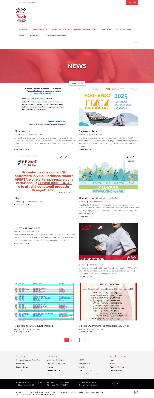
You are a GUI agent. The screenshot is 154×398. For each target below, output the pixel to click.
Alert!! (22, 35)
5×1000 (81, 360)
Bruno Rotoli (20, 364)
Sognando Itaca (88, 131)
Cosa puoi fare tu (60, 29)
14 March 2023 (93, 329)
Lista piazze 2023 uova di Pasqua (33, 325)
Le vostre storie (116, 370)
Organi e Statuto (22, 367)
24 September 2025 (30, 135)
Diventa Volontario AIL (87, 370)
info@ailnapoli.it (31, 2)
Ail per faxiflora (124, 29)
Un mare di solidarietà (27, 228)
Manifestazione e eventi (85, 29)
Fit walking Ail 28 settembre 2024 (98, 198)
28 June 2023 (28, 231)
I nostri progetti (116, 374)
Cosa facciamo (40, 29)
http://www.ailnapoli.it (89, 385)
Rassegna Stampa (117, 367)
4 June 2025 (92, 135)
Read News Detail (22, 149)
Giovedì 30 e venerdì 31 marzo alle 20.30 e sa (104, 325)
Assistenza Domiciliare (55, 360)
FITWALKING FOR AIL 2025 (55, 35)
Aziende (82, 367)
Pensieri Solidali (84, 364)
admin (17, 135)
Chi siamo (23, 29)
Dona (132, 3)
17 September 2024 (94, 202)
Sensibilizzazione (53, 370)
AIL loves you (22, 131)
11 (42, 202)
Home (73, 83)
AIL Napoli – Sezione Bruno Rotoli (28, 360)
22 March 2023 (29, 329)
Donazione (51, 374)
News (112, 360)
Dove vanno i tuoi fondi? (56, 364)
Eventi (112, 364)
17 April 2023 (92, 265)
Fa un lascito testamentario (89, 374)
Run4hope (34, 35)
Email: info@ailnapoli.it (90, 382)
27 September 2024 (30, 202)
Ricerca (50, 367)
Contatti (106, 29)
